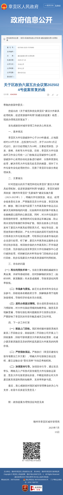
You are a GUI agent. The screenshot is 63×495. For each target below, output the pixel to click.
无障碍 (58, 6)
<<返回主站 (49, 5)
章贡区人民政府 (23, 6)
